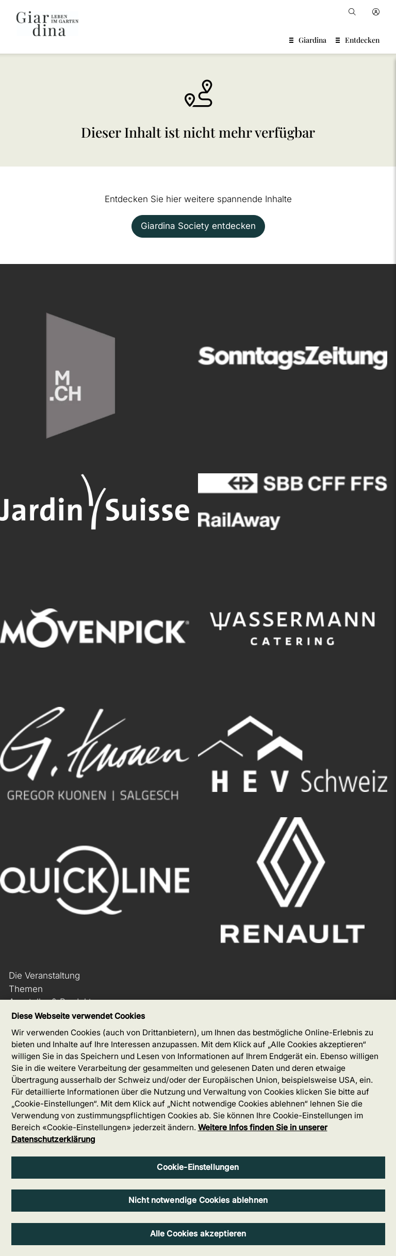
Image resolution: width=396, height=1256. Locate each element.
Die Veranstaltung (44, 975)
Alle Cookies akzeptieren (198, 1233)
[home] (47, 23)
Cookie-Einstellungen (198, 1167)
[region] (198, 1128)
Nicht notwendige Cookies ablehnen (198, 1200)
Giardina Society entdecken (198, 226)
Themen (26, 989)
